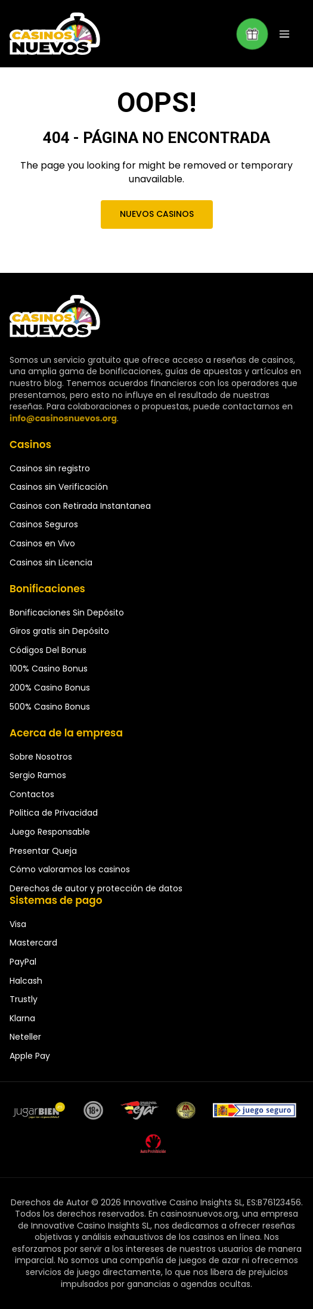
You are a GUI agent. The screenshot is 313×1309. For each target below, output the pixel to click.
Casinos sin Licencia (51, 562)
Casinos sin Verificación (59, 487)
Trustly (24, 999)
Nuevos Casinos (156, 214)
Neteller (25, 1037)
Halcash (26, 981)
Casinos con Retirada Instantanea (80, 506)
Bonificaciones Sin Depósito (67, 612)
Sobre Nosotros (41, 757)
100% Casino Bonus (49, 668)
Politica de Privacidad (54, 813)
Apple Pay (30, 1056)
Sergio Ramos (38, 775)
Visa (18, 924)
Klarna (22, 1018)
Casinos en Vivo (42, 543)
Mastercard (33, 943)
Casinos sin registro (50, 468)
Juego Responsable (50, 832)
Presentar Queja (43, 851)
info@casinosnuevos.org (63, 418)
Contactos (32, 794)
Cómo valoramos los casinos (70, 869)
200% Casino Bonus (50, 688)
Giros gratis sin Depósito (59, 631)
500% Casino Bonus (50, 707)
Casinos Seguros (44, 524)
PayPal (23, 962)
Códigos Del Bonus (48, 650)
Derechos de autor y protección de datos (96, 888)
